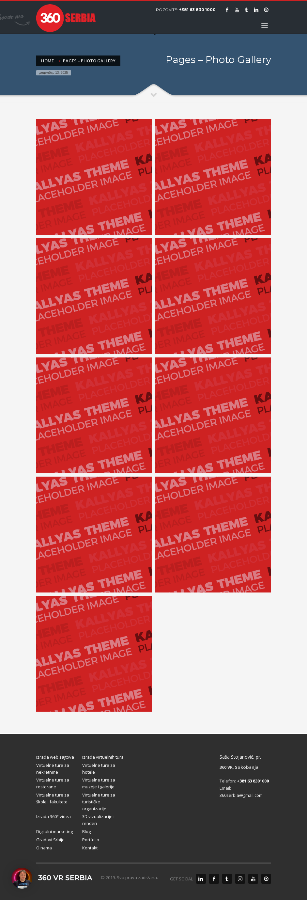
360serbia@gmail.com (241, 795)
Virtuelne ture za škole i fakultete (52, 798)
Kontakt (90, 848)
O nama (44, 848)
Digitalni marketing (54, 831)
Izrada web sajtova (55, 757)
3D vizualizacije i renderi (98, 819)
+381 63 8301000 (253, 781)
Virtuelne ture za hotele (98, 768)
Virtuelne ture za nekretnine (52, 768)
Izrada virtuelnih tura (103, 757)
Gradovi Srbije (50, 840)
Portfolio (90, 840)
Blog (86, 831)
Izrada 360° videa (53, 816)
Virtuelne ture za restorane (52, 783)
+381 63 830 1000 (197, 9)
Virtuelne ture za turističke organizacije (98, 802)
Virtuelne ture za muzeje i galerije (98, 783)
